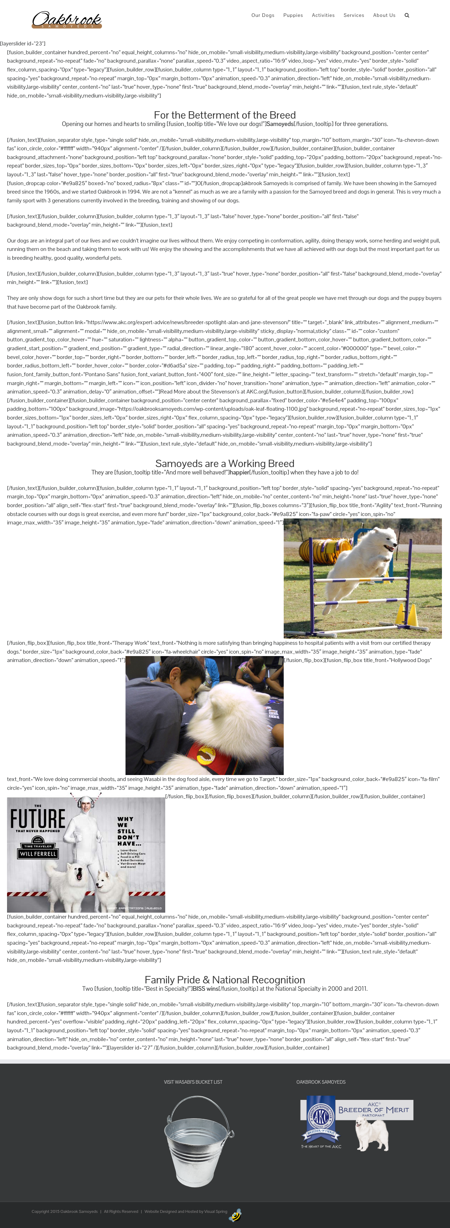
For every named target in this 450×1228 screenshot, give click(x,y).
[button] (407, 14)
